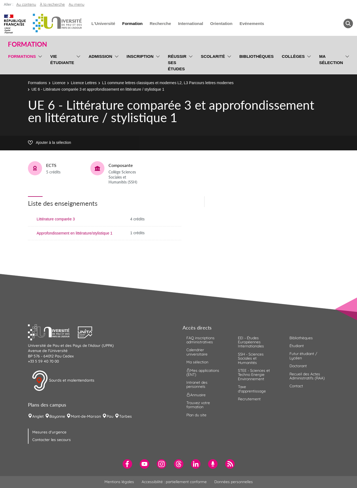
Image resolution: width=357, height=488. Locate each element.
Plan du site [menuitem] (196, 415)
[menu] (39, 62)
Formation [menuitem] (132, 23)
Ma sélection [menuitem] (331, 59)
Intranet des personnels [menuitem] (197, 384)
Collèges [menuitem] (293, 56)
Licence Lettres (84, 83)
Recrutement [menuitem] (249, 399)
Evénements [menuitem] (252, 23)
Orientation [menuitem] (221, 23)
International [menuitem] (190, 23)
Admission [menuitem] (100, 56)
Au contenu (26, 4)
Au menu (76, 4)
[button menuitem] (348, 23)
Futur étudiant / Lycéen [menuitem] (303, 355)
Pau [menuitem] (110, 416)
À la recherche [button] (52, 4)
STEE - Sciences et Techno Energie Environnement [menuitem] (254, 374)
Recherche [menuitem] (160, 23)
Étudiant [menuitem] (296, 345)
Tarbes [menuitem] (125, 416)
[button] (53, 332)
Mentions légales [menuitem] (119, 481)
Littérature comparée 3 (56, 219)
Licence (58, 83)
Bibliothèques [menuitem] (256, 56)
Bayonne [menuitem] (57, 416)
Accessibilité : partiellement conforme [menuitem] (174, 481)
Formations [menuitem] (22, 56)
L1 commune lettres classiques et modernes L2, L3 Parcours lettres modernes (168, 83)
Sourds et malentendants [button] (63, 381)
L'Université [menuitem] (103, 23)
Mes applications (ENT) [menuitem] (202, 372)
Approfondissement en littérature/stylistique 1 (74, 233)
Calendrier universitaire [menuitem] (197, 351)
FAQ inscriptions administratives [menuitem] (200, 339)
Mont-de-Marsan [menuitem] (86, 416)
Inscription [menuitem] (140, 56)
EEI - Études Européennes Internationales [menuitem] (251, 342)
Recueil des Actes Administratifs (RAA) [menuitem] (307, 376)
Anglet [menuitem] (38, 416)
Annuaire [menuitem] (196, 394)
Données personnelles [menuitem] (233, 481)
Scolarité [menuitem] (213, 56)
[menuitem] (127, 464)
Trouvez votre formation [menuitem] (198, 404)
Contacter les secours (51, 439)
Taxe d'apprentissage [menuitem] (252, 388)
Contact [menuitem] (296, 386)
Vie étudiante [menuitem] (62, 59)
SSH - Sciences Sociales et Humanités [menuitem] (251, 358)
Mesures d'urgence (49, 432)
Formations (37, 83)
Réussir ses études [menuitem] (177, 62)
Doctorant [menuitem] (298, 365)
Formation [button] (27, 44)
